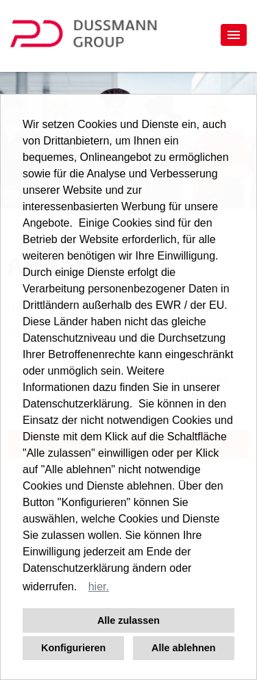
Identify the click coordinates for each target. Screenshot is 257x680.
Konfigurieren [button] (73, 647)
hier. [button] (98, 586)
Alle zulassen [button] (128, 620)
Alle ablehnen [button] (183, 647)
